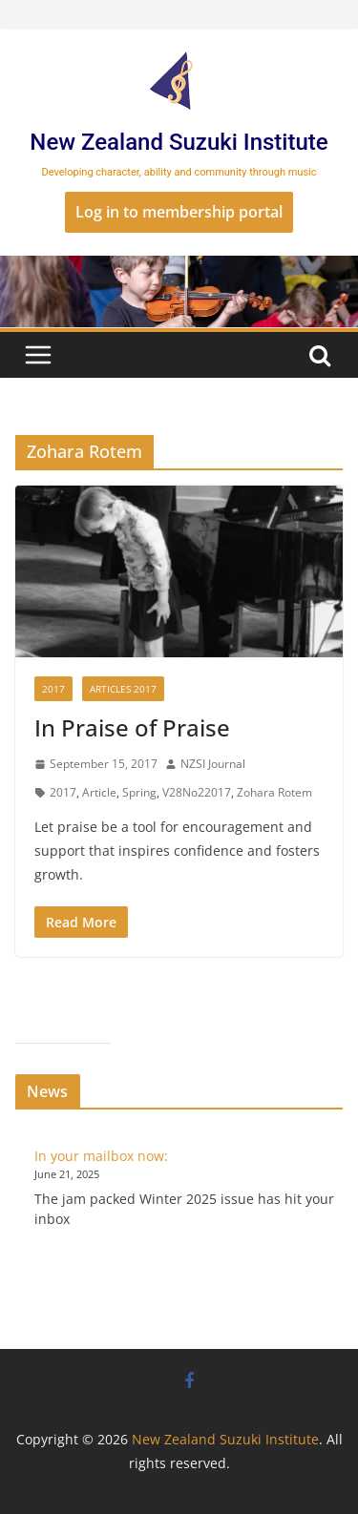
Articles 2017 (123, 688)
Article (99, 792)
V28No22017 (196, 792)
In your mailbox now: (101, 1156)
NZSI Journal (212, 764)
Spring (139, 792)
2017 (53, 688)
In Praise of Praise (132, 727)
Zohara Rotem (274, 792)
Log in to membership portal (179, 211)
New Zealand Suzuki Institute (178, 142)
